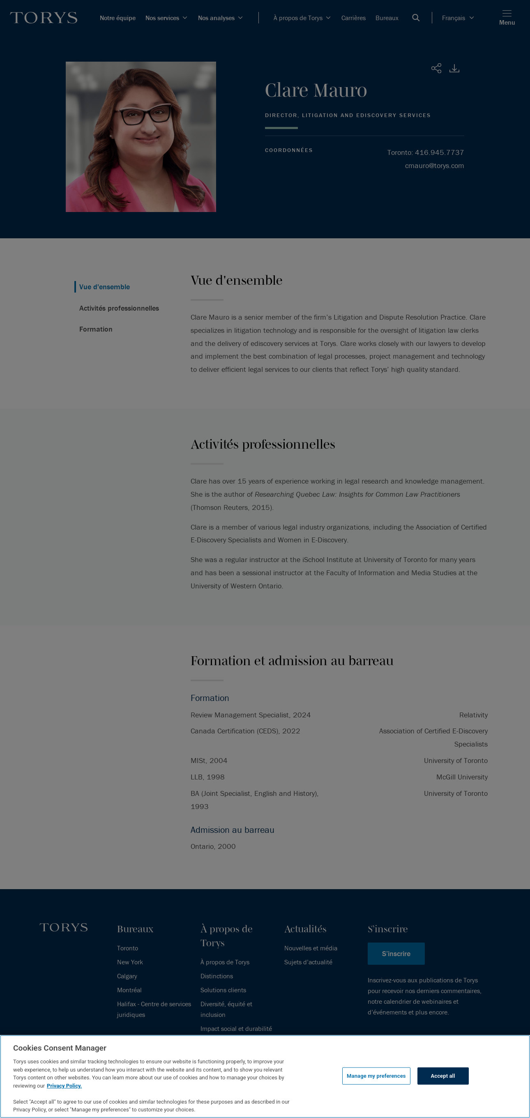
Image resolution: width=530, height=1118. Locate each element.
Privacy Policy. (64, 1086)
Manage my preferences (376, 1076)
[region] (265, 1076)
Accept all (443, 1076)
